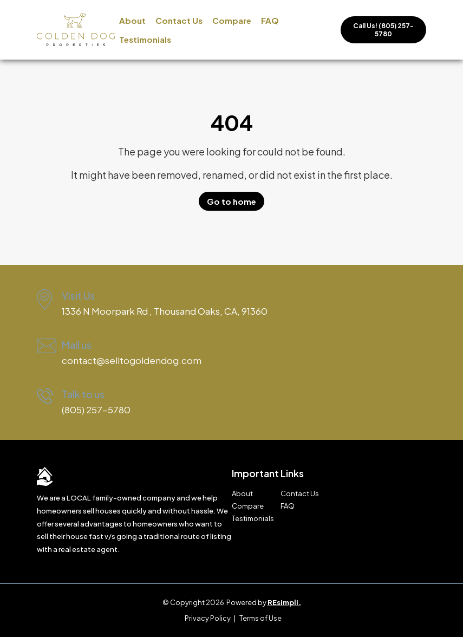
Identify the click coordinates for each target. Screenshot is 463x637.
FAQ (270, 20)
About (132, 20)
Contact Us (179, 20)
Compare (231, 20)
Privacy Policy (208, 618)
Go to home (231, 201)
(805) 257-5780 (96, 409)
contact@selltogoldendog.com (131, 360)
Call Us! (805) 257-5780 (383, 30)
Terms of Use (260, 618)
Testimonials (145, 39)
